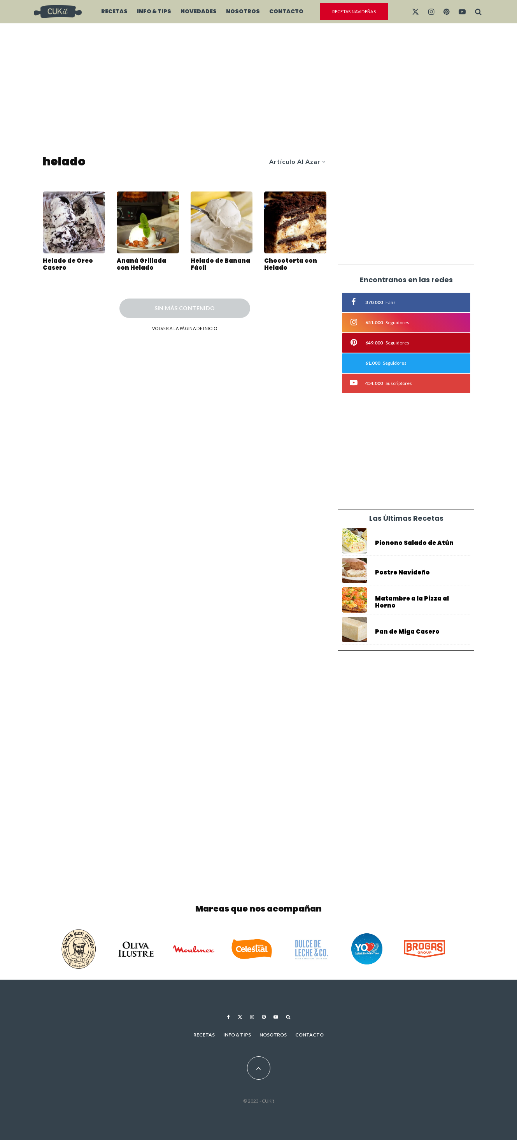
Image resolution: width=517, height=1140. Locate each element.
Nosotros (243, 11)
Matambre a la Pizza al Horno (412, 602)
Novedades (199, 11)
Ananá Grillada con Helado (141, 264)
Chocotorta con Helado (290, 264)
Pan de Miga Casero (407, 634)
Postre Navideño (402, 572)
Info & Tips (154, 11)
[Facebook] (228, 1017)
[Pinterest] (446, 11)
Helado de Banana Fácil (220, 264)
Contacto (286, 11)
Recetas (114, 11)
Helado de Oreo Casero (68, 264)
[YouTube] (462, 11)
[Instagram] (431, 11)
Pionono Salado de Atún (414, 542)
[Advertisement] (258, 89)
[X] (415, 11)
